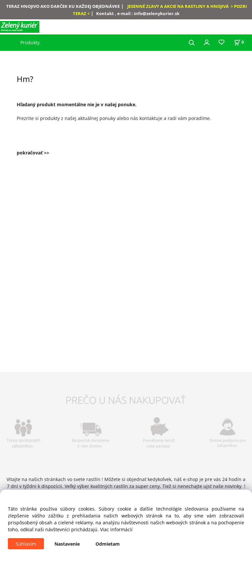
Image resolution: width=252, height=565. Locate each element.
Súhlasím (26, 544)
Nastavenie (67, 544)
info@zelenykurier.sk (156, 13)
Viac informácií (116, 529)
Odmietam (107, 544)
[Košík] (239, 42)
